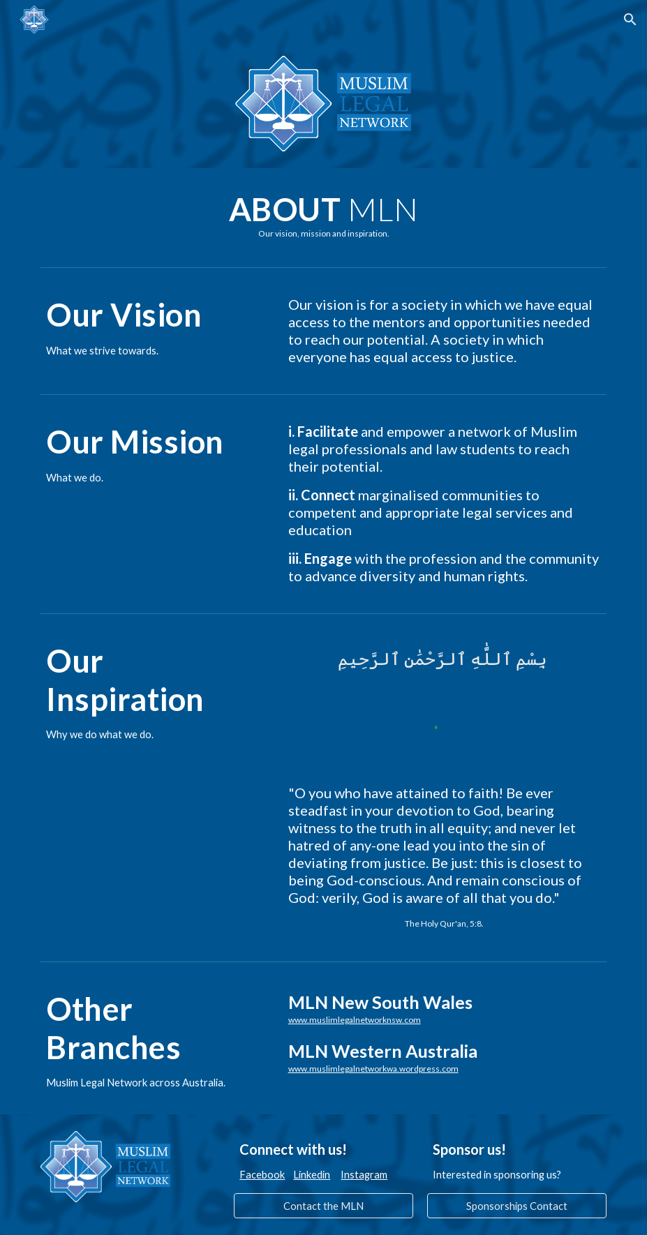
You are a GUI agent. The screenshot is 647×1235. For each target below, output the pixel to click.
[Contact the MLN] (323, 1206)
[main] (323, 214)
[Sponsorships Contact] (516, 1206)
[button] (630, 19)
